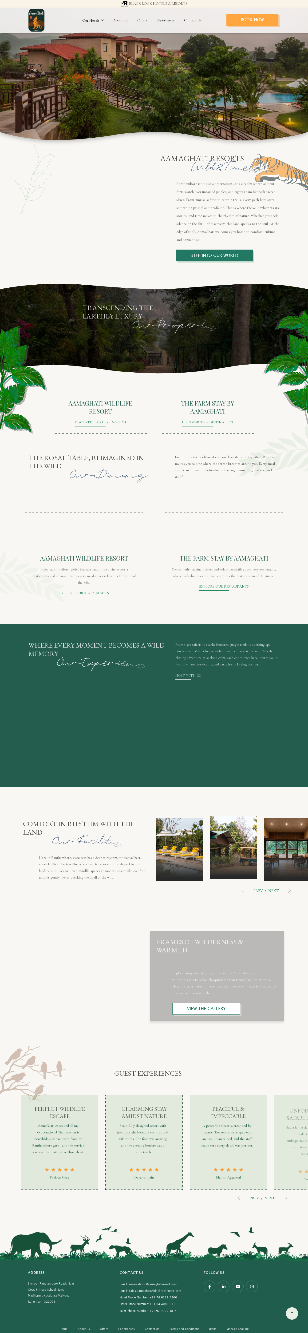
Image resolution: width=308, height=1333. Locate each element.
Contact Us (193, 20)
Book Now (252, 19)
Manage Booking (237, 1329)
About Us (120, 20)
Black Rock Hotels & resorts (154, 4)
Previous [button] (253, 890)
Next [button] (278, 890)
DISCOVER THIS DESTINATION (100, 422)
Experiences (166, 20)
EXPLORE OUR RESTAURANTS (84, 593)
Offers (142, 20)
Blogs (212, 1329)
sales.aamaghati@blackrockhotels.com (150, 1291)
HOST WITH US (188, 675)
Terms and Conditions (184, 1329)
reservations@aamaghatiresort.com (148, 1284)
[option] (179, 850)
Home (63, 1329)
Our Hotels (93, 20)
